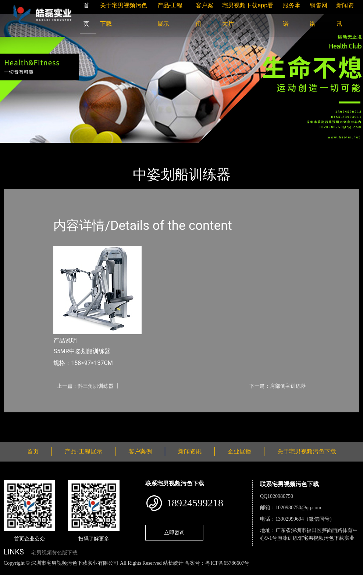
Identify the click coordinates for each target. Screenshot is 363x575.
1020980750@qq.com (298, 507)
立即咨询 (174, 532)
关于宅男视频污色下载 (306, 451)
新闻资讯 (190, 451)
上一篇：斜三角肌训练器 (85, 385)
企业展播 (239, 451)
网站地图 (11, 571)
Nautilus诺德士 (92, 148)
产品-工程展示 (48, 148)
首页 (16, 148)
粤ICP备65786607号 (227, 563)
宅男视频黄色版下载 (54, 553)
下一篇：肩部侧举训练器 (277, 385)
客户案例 (140, 451)
